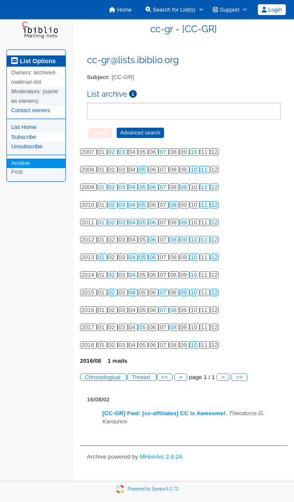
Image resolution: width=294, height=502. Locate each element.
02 (112, 152)
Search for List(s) (170, 9)
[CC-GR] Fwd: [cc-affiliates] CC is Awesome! (164, 413)
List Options (33, 61)
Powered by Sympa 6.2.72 (153, 489)
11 (205, 169)
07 (164, 152)
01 (102, 187)
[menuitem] (120, 9)
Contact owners (30, 110)
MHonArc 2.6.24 (161, 456)
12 (214, 187)
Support (226, 9)
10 (195, 152)
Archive (20, 163)
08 (174, 205)
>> (239, 377)
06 (153, 187)
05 (143, 169)
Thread (142, 377)
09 (184, 187)
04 (133, 187)
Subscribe (23, 137)
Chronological (103, 377)
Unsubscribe (26, 146)
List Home (24, 127)
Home (120, 9)
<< (164, 377)
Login (272, 9)
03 (123, 152)
